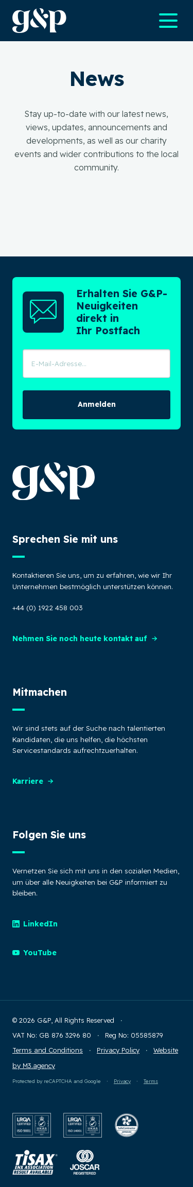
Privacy (122, 1081)
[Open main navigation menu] (168, 20)
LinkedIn (35, 923)
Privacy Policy (118, 1050)
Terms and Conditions (47, 1050)
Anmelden (97, 404)
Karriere (33, 781)
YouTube (34, 952)
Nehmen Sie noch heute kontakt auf (85, 638)
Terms (151, 1081)
